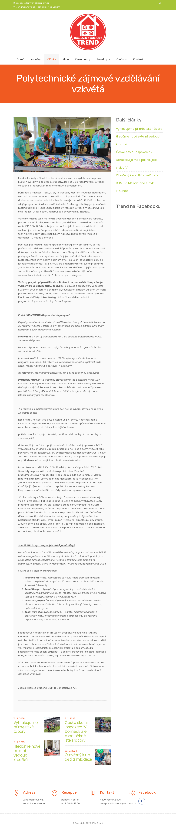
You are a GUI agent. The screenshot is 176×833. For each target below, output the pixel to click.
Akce (65, 59)
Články (51, 59)
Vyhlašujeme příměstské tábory (25, 727)
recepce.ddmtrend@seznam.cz (32, 3)
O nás (120, 59)
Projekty (101, 59)
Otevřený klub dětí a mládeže (78, 757)
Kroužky (36, 59)
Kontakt (138, 59)
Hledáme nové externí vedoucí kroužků (26, 753)
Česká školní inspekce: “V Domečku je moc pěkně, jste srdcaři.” (76, 731)
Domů (20, 59)
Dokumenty (82, 59)
